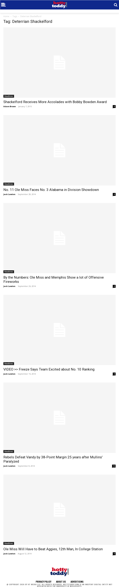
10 (114, 466)
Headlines (8, 96)
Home (6, 16)
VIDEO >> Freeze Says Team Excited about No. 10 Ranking (48, 369)
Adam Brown (9, 106)
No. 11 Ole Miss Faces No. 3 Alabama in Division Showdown (51, 190)
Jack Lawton (9, 194)
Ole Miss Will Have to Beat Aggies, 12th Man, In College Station (53, 549)
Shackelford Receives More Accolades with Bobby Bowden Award (55, 102)
